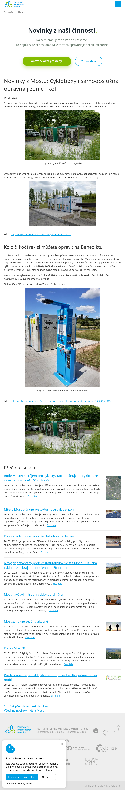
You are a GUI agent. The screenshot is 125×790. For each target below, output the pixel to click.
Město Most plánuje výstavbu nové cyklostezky (39, 509)
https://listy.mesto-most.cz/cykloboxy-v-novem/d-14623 (41, 234)
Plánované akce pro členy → (47, 61)
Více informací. (47, 770)
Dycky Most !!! (14, 648)
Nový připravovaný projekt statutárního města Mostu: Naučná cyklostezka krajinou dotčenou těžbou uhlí (50, 565)
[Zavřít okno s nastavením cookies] (62, 744)
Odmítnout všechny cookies (19, 783)
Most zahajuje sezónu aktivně (26, 621)
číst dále (32, 496)
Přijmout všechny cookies (21, 777)
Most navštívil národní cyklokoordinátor (34, 594)
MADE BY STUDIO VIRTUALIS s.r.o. (103, 785)
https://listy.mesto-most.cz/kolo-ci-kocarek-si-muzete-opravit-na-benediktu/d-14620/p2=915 (61, 401)
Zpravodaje (88, 61)
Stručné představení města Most (26, 706)
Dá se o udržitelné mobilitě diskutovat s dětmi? (39, 536)
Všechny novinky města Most (24, 710)
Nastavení (47, 777)
